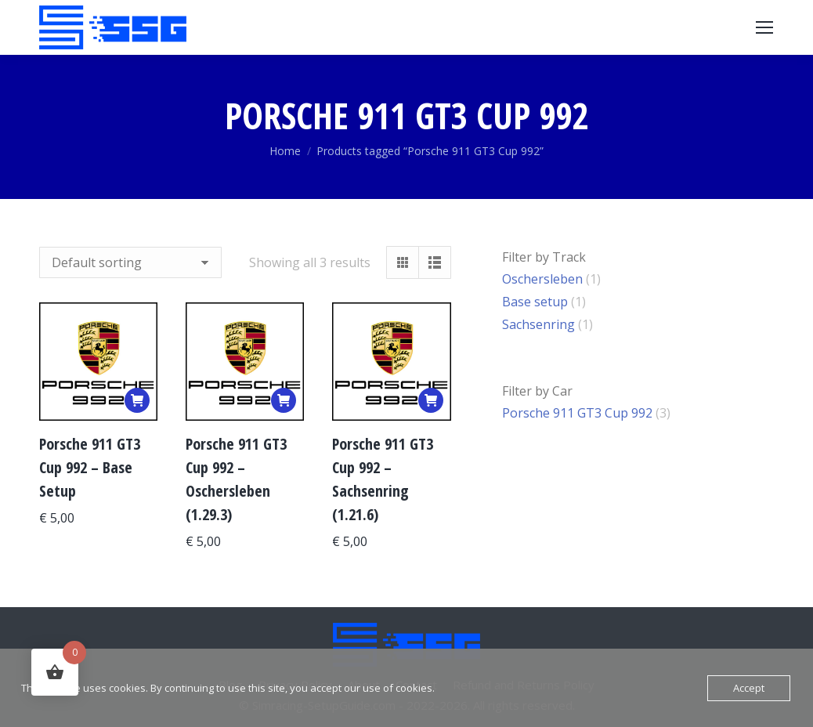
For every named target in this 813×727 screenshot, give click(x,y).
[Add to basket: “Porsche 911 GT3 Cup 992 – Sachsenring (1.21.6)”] (430, 400)
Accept (748, 688)
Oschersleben (542, 279)
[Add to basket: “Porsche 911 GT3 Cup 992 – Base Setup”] (137, 400)
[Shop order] (130, 262)
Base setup (535, 301)
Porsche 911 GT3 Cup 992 (577, 412)
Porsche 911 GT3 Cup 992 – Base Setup (89, 467)
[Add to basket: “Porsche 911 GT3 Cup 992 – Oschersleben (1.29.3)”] (283, 400)
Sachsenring (538, 324)
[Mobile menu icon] (764, 27)
